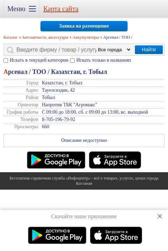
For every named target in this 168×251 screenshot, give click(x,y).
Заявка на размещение (84, 26)
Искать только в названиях (103, 60)
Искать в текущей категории (39, 60)
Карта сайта (60, 9)
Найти (149, 49)
